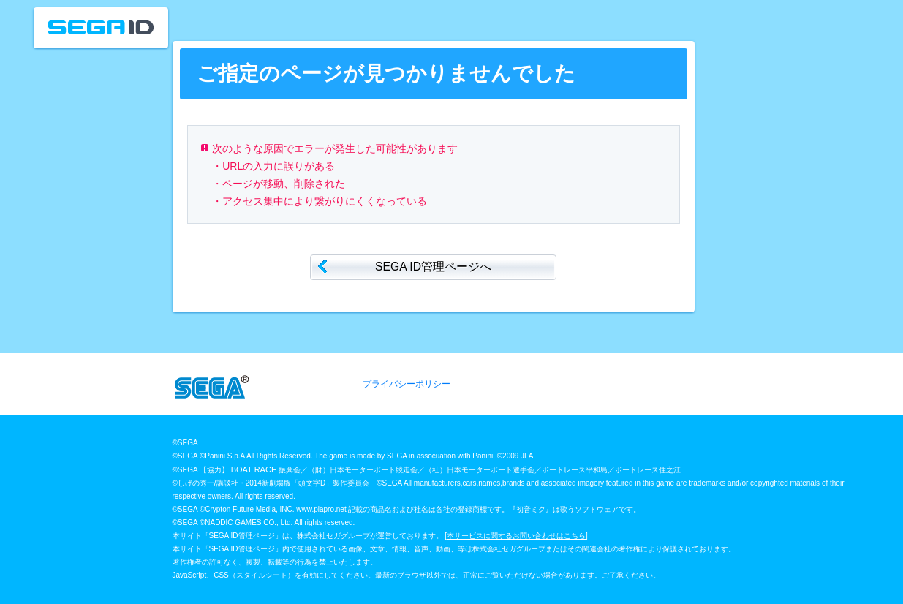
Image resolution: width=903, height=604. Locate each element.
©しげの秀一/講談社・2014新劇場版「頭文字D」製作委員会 (271, 483)
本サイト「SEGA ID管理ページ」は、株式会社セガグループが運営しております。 (308, 536)
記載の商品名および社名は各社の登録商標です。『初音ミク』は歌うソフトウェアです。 (494, 509)
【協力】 (215, 470)
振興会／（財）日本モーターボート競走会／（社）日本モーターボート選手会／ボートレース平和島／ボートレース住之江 (480, 470)
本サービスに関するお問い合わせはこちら (516, 536)
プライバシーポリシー (406, 384)
